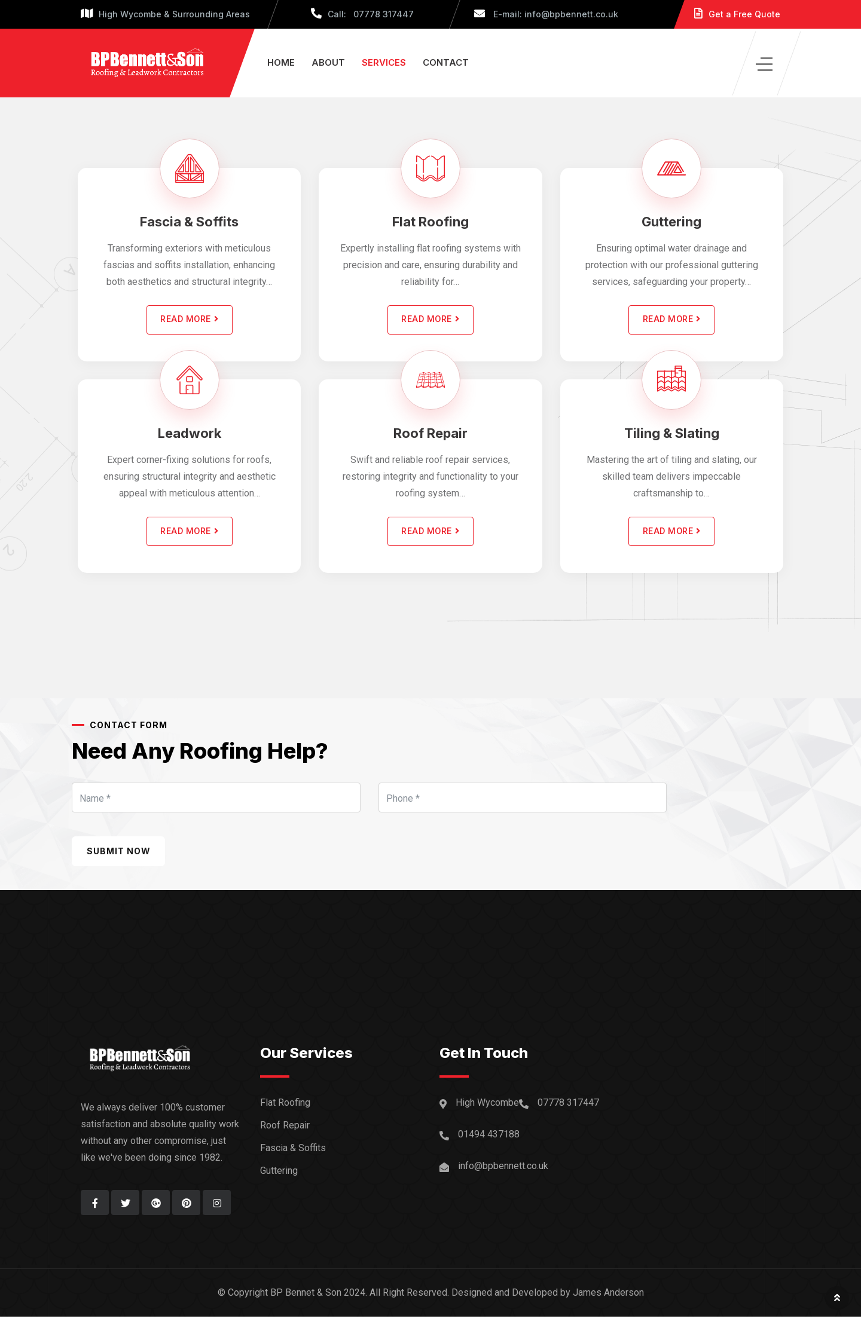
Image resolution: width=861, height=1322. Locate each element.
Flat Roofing (430, 221)
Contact (446, 62)
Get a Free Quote (737, 14)
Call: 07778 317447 (362, 14)
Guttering (671, 221)
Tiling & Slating (671, 436)
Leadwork (189, 436)
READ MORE (189, 321)
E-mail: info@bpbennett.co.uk (546, 14)
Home (281, 62)
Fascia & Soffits (189, 221)
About (328, 62)
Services (384, 62)
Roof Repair (430, 436)
